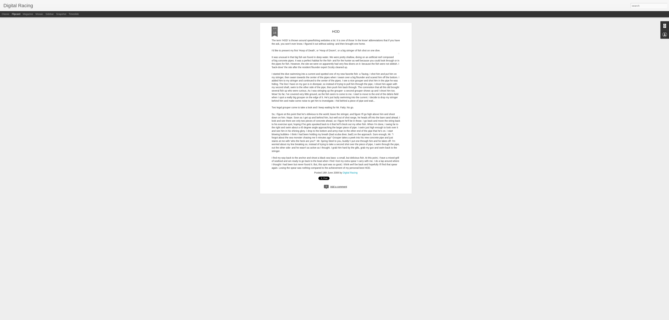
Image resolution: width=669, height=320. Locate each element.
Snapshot (61, 14)
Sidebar (50, 14)
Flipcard (16, 14)
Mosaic (39, 14)
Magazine (28, 14)
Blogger (351, 318)
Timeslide (74, 14)
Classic (5, 14)
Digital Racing (350, 17)
